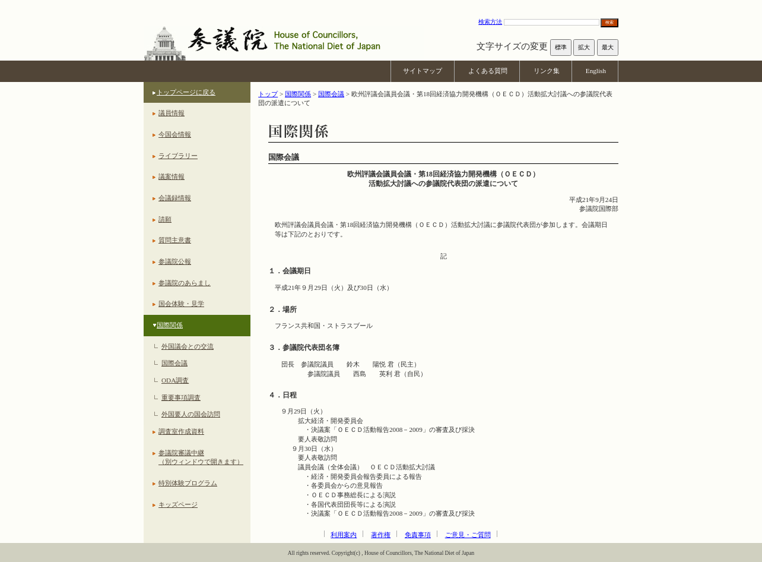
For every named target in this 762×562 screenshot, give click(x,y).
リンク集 (547, 70)
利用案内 (344, 534)
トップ (268, 93)
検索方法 (490, 21)
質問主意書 (174, 240)
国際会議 (174, 363)
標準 (561, 47)
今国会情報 (174, 134)
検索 (609, 22)
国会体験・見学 (181, 303)
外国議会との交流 (187, 346)
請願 (165, 219)
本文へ (381, 6)
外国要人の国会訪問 (190, 414)
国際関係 (170, 325)
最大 (608, 47)
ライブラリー (178, 155)
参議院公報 (174, 261)
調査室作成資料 (181, 431)
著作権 (380, 534)
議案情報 (171, 176)
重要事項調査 (181, 397)
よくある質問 (487, 70)
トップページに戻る (186, 92)
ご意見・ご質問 (468, 534)
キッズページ (178, 504)
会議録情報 (174, 197)
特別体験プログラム (187, 483)
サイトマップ (422, 70)
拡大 (584, 47)
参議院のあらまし (184, 282)
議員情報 (171, 112)
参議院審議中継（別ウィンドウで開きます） (200, 457)
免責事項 (418, 534)
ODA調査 (175, 380)
